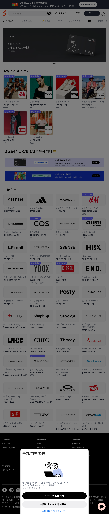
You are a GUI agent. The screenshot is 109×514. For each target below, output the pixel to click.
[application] (101, 506)
